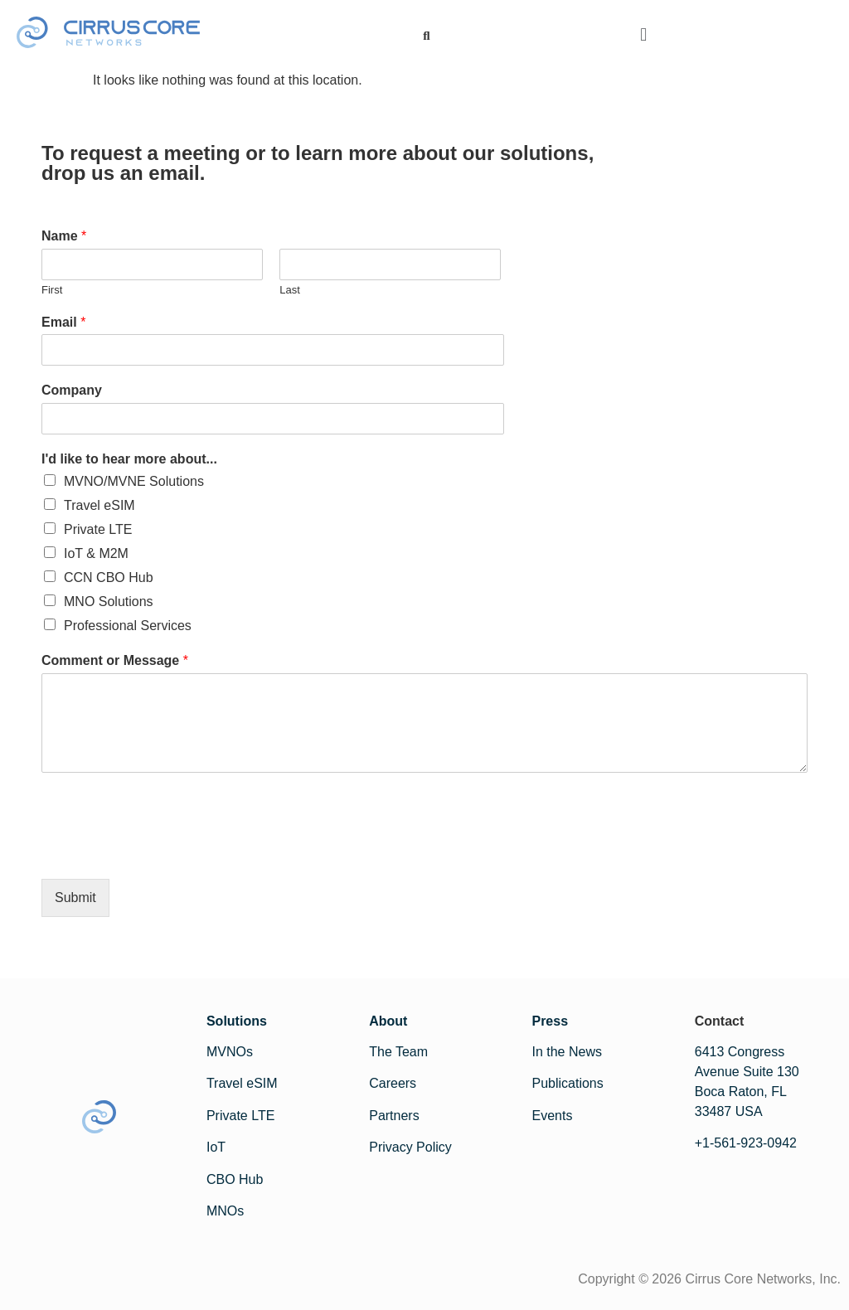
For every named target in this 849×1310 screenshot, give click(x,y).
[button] (643, 35)
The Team (398, 1052)
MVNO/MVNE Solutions (134, 481)
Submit (75, 897)
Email (63, 322)
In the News (566, 1052)
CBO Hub (234, 1179)
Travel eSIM (99, 505)
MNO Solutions (108, 601)
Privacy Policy (410, 1147)
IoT (216, 1147)
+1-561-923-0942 (746, 1143)
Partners (394, 1116)
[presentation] (167, 851)
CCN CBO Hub (108, 577)
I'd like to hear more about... (129, 459)
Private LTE (98, 529)
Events (551, 1116)
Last (289, 290)
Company (71, 390)
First (51, 290)
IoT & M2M (96, 553)
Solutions (236, 1021)
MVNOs (229, 1052)
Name (63, 236)
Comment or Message (114, 660)
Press (549, 1021)
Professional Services (128, 626)
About (388, 1021)
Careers (392, 1083)
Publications (567, 1083)
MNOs (225, 1211)
